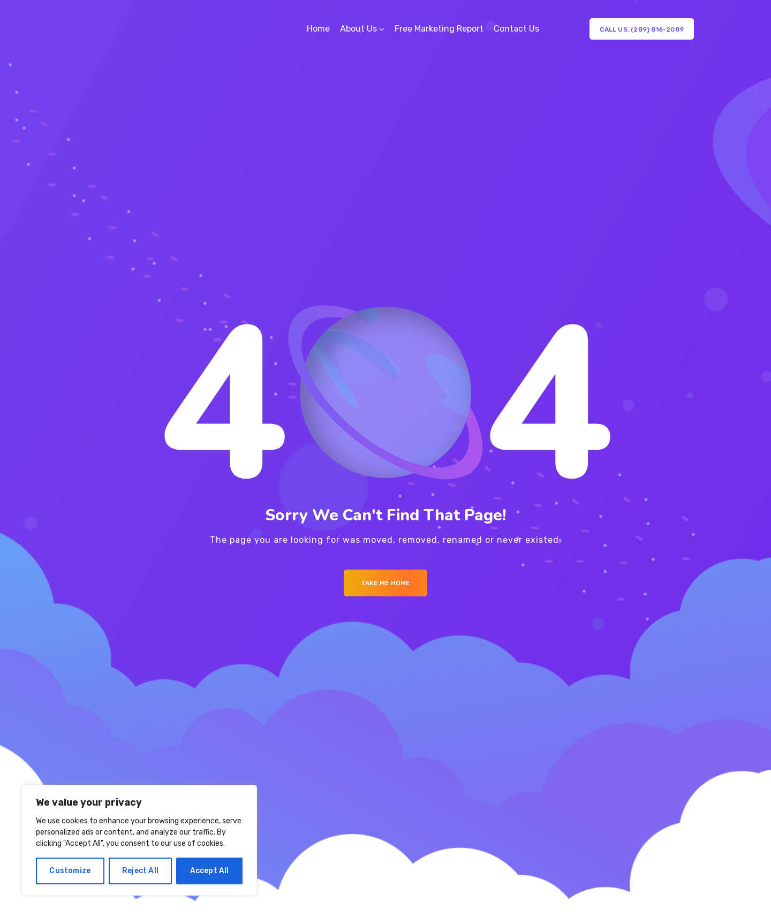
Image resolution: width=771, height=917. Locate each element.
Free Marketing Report (439, 29)
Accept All (209, 870)
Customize (69, 870)
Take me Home (385, 583)
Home (318, 29)
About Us (358, 29)
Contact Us (516, 29)
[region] (139, 840)
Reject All (140, 870)
